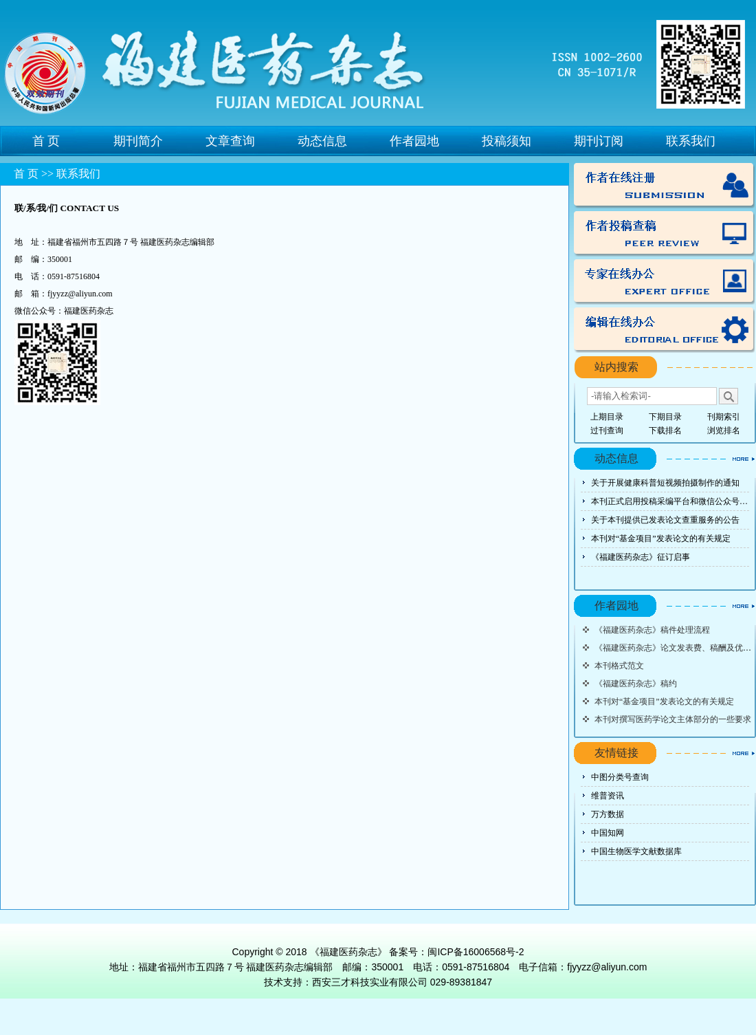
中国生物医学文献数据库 (636, 851)
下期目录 (665, 417)
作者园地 (414, 141)
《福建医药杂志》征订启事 (640, 557)
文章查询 (230, 141)
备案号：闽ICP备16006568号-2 (456, 951)
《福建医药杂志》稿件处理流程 (652, 630)
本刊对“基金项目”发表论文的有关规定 (661, 538)
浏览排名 (723, 430)
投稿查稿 (664, 234)
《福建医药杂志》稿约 (635, 683)
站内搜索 (616, 367)
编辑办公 (664, 330)
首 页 (46, 141)
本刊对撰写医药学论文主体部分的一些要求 (672, 719)
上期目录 (606, 417)
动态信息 (322, 141)
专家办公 (664, 282)
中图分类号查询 (620, 777)
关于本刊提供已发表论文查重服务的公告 (665, 520)
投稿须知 (506, 141)
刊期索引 (723, 417)
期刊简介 (138, 141)
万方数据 (607, 814)
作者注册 (664, 185)
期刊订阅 (598, 141)
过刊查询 (606, 430)
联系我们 (690, 141)
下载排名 (665, 430)
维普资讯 (607, 795)
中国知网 (607, 833)
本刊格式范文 (619, 666)
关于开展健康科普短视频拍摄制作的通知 (665, 483)
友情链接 (616, 753)
